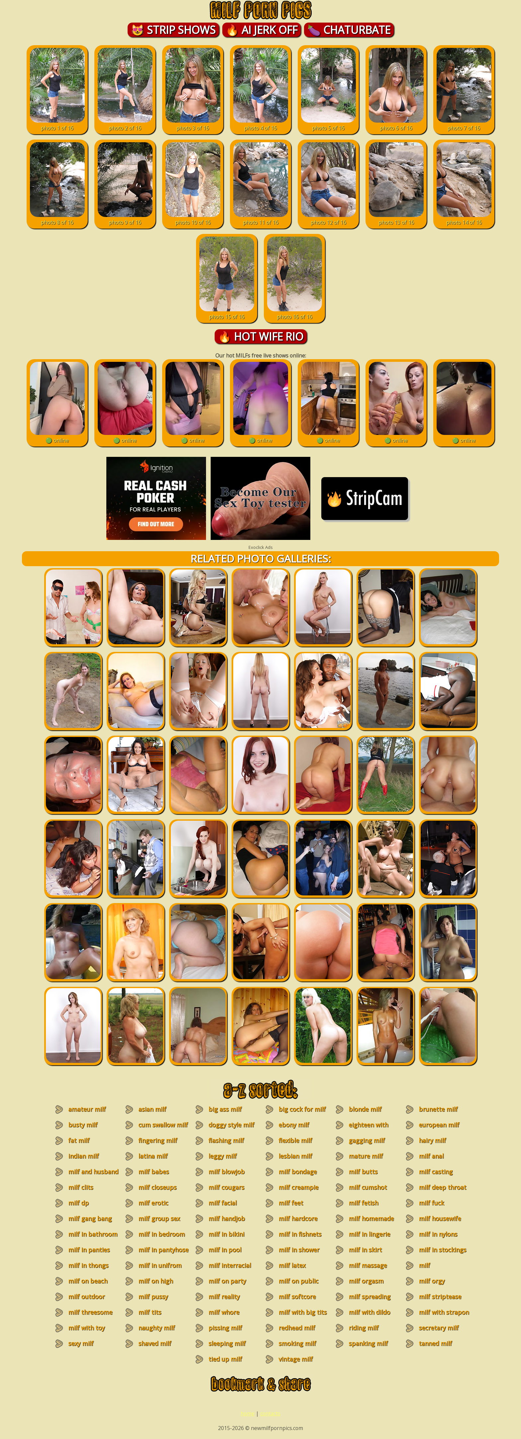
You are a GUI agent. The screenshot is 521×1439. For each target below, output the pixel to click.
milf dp (78, 1203)
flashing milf (226, 1140)
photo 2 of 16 (125, 124)
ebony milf (293, 1125)
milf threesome (90, 1312)
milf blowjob (226, 1172)
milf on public (298, 1281)
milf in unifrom (159, 1265)
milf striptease (440, 1296)
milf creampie (298, 1187)
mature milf (366, 1156)
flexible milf (295, 1140)
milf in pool (224, 1250)
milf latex (291, 1265)
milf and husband (93, 1172)
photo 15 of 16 (226, 313)
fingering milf (157, 1140)
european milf (439, 1125)
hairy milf (432, 1140)
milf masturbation (434, 1269)
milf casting (436, 1172)
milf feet (290, 1203)
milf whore (223, 1312)
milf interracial (229, 1265)
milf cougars (226, 1187)
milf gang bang (90, 1218)
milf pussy (153, 1296)
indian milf (83, 1156)
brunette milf (438, 1109)
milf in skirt (365, 1250)
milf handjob (226, 1218)
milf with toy (86, 1328)
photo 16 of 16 (294, 313)
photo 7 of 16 (464, 124)
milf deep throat (442, 1187)
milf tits (149, 1312)
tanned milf (435, 1343)
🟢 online (57, 436)
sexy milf (80, 1343)
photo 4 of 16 (260, 124)
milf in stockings (442, 1250)
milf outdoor (86, 1296)
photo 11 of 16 (260, 218)
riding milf (363, 1328)
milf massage (368, 1265)
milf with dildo (369, 1312)
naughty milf (156, 1328)
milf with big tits (302, 1312)
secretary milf (439, 1328)
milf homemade (371, 1218)
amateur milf (87, 1109)
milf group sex (159, 1218)
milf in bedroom (161, 1234)
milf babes (153, 1172)
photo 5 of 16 (328, 124)
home (248, 1413)
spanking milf (368, 1343)
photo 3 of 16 (192, 124)
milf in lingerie (369, 1234)
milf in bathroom (92, 1234)
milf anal (431, 1156)
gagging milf (367, 1140)
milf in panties (89, 1250)
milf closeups (157, 1187)
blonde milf (365, 1109)
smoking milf (297, 1343)
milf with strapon (444, 1312)
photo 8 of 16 (57, 218)
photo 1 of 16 (57, 124)
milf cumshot (368, 1187)
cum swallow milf (163, 1125)
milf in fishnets (299, 1234)
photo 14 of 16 (464, 218)
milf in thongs (88, 1265)
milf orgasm (366, 1281)
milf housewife (440, 1218)
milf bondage (297, 1172)
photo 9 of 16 (125, 218)
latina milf (152, 1156)
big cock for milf (302, 1109)
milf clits (80, 1187)
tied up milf (225, 1359)
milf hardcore (297, 1218)
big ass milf (225, 1109)
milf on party (227, 1281)
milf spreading (369, 1296)
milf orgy (432, 1281)
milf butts (363, 1172)
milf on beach (87, 1281)
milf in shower (298, 1250)
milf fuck (431, 1203)
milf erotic (153, 1203)
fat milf (78, 1140)
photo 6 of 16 (396, 124)
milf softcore (297, 1296)
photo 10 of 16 (192, 218)
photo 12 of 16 (328, 218)
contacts (270, 1413)
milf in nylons (438, 1234)
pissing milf (225, 1328)
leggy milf (222, 1156)
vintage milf (295, 1359)
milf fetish (363, 1203)
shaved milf (154, 1343)
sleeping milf (227, 1343)
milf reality (224, 1296)
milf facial (222, 1203)
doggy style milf (231, 1125)
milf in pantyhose (163, 1250)
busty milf (82, 1125)
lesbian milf (295, 1156)
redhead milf (296, 1328)
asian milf (152, 1109)
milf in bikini (226, 1234)
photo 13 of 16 (396, 218)
